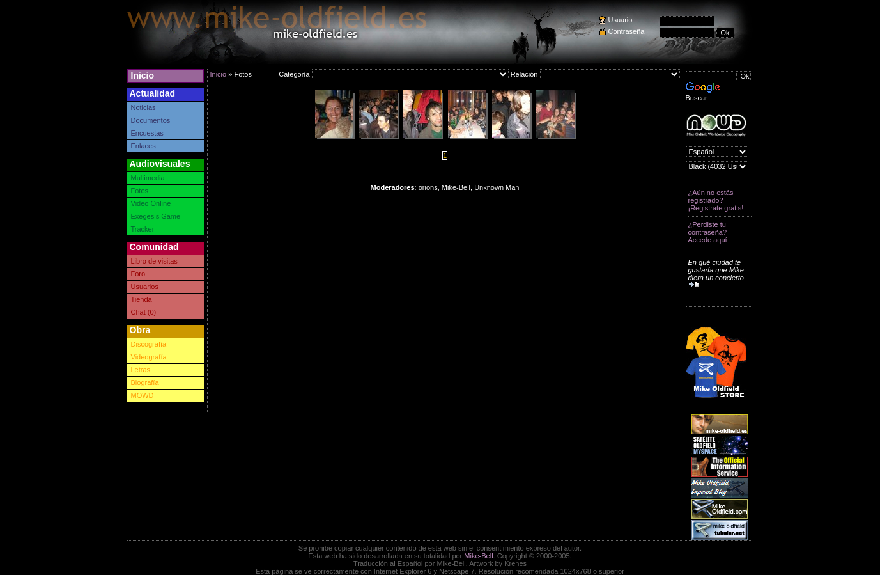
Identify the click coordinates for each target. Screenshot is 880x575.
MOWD (142, 395)
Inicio (143, 75)
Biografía (145, 382)
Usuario (620, 20)
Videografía (149, 357)
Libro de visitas (154, 261)
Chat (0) (144, 312)
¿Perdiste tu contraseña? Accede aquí (707, 232)
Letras (141, 370)
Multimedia (148, 178)
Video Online (151, 203)
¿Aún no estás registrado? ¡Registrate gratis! (716, 200)
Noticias (143, 107)
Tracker (143, 229)
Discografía (149, 344)
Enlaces (143, 146)
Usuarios (144, 286)
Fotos (140, 190)
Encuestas (147, 133)
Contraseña (626, 31)
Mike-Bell (478, 556)
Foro (138, 274)
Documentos (151, 120)
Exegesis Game (156, 216)
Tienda (141, 299)
